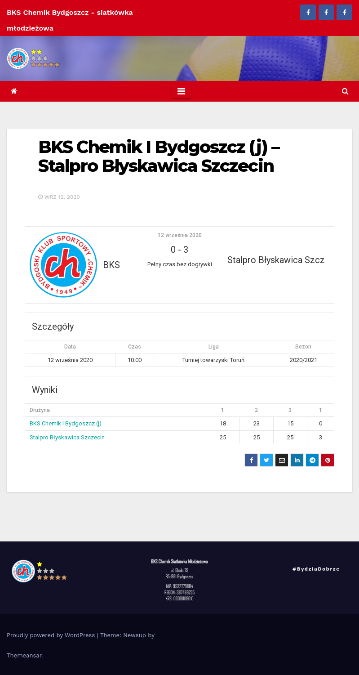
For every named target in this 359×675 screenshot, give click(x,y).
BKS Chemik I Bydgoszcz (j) (66, 423)
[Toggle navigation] (181, 91)
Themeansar (24, 655)
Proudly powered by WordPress (52, 635)
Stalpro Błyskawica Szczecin (67, 437)
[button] (345, 91)
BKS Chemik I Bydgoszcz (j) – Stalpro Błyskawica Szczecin (158, 156)
